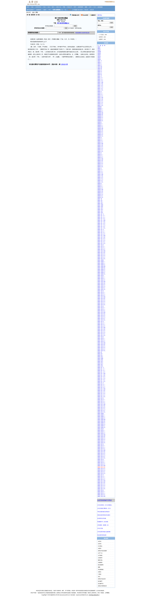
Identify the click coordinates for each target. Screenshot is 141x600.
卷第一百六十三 (101, 295)
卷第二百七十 (101, 459)
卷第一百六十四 (101, 297)
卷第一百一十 (101, 214)
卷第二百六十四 (101, 450)
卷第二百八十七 (101, 485)
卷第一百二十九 (101, 243)
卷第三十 (100, 91)
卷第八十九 (100, 182)
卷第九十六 (100, 192)
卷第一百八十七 (101, 332)
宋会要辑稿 (100, 569)
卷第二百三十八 (101, 410)
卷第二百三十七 (101, 409)
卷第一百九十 (101, 336)
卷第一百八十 (101, 321)
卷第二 (99, 48)
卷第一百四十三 (101, 264)
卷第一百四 (100, 205)
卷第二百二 (100, 355)
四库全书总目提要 (102, 550)
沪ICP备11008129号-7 (94, 595)
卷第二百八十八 (101, 487)
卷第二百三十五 (101, 405)
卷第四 (99, 51)
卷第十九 (100, 74)
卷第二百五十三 (101, 433)
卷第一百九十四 (101, 343)
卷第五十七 (100, 133)
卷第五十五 (100, 129)
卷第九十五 (100, 191)
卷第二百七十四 (101, 465)
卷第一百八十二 (101, 324)
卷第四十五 (100, 114)
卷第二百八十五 (101, 482)
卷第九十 (100, 183)
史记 (99, 576)
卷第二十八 (100, 88)
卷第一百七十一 (101, 307)
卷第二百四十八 (101, 425)
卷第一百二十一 (101, 231)
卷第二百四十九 (101, 427)
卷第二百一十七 (101, 378)
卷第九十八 (100, 195)
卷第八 (99, 57)
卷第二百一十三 (101, 372)
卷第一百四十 (101, 260)
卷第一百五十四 (101, 281)
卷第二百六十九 (101, 458)
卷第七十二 (100, 156)
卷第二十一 (100, 77)
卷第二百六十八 (101, 456)
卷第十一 (100, 62)
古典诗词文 (38, 7)
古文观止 (100, 546)
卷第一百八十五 (101, 329)
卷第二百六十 (101, 444)
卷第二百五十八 (101, 441)
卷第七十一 (100, 154)
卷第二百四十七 (101, 424)
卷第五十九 (100, 136)
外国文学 (69, 7)
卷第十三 (100, 65)
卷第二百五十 (101, 428)
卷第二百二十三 (101, 387)
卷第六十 (100, 137)
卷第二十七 (100, 87)
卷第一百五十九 (101, 289)
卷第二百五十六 (101, 438)
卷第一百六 (100, 208)
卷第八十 (100, 168)
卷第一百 (100, 198)
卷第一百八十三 (101, 326)
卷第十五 (100, 68)
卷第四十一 (100, 108)
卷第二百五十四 (101, 435)
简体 (78, 9)
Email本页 (84, 15)
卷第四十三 (100, 111)
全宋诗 (99, 541)
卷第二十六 (100, 85)
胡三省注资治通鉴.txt (63, 23)
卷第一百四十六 (101, 269)
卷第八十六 (100, 177)
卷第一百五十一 (101, 277)
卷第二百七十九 (101, 473)
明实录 (86, 9)
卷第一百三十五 (101, 252)
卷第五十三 (100, 126)
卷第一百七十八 (101, 318)
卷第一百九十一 (101, 338)
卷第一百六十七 (101, 301)
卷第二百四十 (101, 413)
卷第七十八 (100, 165)
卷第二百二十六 (101, 392)
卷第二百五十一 (101, 430)
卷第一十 (100, 61)
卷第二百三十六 (101, 407)
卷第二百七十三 (101, 464)
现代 (53, 7)
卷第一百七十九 (101, 320)
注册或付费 (64, 64)
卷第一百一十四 (101, 220)
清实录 (92, 9)
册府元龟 (100, 560)
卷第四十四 (100, 113)
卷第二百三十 (101, 398)
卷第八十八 (100, 180)
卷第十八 (100, 73)
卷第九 (99, 59)
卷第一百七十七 (101, 317)
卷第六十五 (100, 145)
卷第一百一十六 (101, 223)
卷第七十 (100, 152)
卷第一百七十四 (101, 312)
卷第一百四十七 (101, 271)
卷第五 (99, 53)
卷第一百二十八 (101, 241)
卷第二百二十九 (101, 396)
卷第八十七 (100, 179)
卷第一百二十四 (101, 235)
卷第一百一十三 (101, 218)
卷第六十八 (100, 149)
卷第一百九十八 (101, 349)
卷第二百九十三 (101, 494)
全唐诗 (99, 548)
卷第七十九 (100, 166)
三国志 (99, 574)
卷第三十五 (100, 99)
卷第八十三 (100, 172)
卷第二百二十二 (101, 386)
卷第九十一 (100, 185)
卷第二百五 (100, 359)
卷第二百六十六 (101, 453)
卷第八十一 (100, 169)
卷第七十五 (100, 160)
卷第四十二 (100, 110)
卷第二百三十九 (101, 412)
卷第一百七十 (101, 306)
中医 (49, 9)
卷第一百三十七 (101, 255)
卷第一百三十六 (101, 254)
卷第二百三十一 (101, 399)
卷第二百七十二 (101, 462)
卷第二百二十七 (101, 393)
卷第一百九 (100, 212)
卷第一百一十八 (101, 226)
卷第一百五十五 (101, 283)
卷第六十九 (100, 151)
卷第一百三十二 (101, 248)
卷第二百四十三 (101, 418)
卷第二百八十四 (101, 481)
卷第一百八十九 (101, 335)
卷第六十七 (100, 148)
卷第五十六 (100, 131)
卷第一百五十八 (101, 287)
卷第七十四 (100, 159)
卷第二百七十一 (101, 461)
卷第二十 (100, 76)
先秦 (32, 7)
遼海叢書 (100, 7)
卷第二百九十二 (101, 493)
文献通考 (100, 562)
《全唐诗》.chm (102, 39)
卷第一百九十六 (101, 346)
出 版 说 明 (101, 45)
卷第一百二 (100, 202)
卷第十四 (100, 67)
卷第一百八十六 (101, 330)
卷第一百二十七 (101, 240)
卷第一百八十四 (101, 327)
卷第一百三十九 (101, 258)
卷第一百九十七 (101, 347)
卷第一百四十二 (101, 263)
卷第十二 (100, 64)
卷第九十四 (100, 189)
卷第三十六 (100, 100)
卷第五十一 (100, 123)
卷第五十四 (100, 128)
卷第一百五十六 (101, 284)
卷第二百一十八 (101, 379)
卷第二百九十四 (101, 496)
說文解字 (100, 581)
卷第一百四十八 (101, 272)
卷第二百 (100, 352)
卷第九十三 (100, 188)
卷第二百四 (100, 358)
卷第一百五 (100, 206)
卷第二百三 (100, 356)
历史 (44, 7)
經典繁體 (80, 7)
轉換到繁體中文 (110, 1)
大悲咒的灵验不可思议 (104, 500)
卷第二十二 (100, 79)
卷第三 (99, 50)
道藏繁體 (38, 9)
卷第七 (99, 56)
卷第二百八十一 (101, 476)
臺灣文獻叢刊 (30, 9)
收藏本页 (92, 15)
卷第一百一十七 (101, 225)
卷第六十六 (100, 146)
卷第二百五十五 (101, 436)
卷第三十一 (100, 93)
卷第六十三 (100, 142)
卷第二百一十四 (101, 373)
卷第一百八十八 (101, 333)
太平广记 (100, 553)
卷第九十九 (100, 197)
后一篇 (37, 14)
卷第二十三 (100, 80)
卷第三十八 (100, 103)
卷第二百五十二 (101, 432)
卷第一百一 (100, 200)
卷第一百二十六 (101, 238)
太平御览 (100, 555)
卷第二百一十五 (101, 375)
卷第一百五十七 (101, 286)
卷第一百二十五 (101, 237)
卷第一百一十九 (101, 228)
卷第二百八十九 (101, 488)
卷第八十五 (100, 175)
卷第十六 (100, 70)
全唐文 (99, 571)
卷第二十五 (100, 84)
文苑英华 (100, 557)
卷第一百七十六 (101, 315)
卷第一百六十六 (101, 300)
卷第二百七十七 (101, 470)
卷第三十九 (100, 105)
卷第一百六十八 (101, 303)
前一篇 (28, 14)
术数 (64, 7)
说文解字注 (100, 583)
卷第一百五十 (101, 275)
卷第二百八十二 (101, 478)
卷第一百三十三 (101, 249)
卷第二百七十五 (101, 467)
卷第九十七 (100, 194)
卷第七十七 (100, 163)
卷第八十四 (100, 174)
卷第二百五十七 (101, 439)
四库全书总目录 (102, 579)
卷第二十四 (100, 82)
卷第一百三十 (101, 244)
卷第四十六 (100, 116)
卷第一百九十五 (101, 344)
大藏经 (44, 9)
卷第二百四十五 (101, 421)
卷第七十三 (100, 157)
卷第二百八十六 (101, 484)
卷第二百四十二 (101, 416)
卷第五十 (100, 122)
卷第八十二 (100, 171)
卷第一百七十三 (101, 310)
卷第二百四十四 (101, 419)
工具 (94, 7)
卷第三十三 (100, 96)
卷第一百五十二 (101, 278)
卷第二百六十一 (101, 445)
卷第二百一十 (101, 367)
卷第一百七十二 (101, 309)
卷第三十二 (100, 94)
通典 (99, 567)
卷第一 (99, 47)
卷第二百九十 (101, 490)
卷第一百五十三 (101, 280)
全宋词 (99, 543)
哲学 (75, 7)
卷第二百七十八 (101, 471)
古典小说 (58, 7)
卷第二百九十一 (101, 491)
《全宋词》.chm (102, 37)
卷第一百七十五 (101, 313)
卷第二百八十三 (101, 479)
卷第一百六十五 (101, 298)
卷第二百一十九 (101, 381)
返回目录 (33, 14)
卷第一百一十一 (101, 215)
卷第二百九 (100, 366)
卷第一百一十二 (101, 217)
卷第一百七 (100, 209)
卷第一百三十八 (101, 257)
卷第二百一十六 (101, 376)
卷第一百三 (100, 203)
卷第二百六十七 (101, 455)
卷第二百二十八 (101, 395)
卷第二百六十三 (101, 448)
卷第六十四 (100, 143)
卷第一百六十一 (101, 292)
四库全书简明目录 (102, 586)
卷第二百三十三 (101, 402)
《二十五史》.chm (102, 34)
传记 (48, 7)
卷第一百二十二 (101, 232)
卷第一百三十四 (101, 251)
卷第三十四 (100, 97)
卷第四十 (100, 107)
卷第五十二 (100, 125)
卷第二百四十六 (101, 422)
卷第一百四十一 (101, 261)
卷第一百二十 (101, 229)
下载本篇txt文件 (74, 15)
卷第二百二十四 (101, 389)
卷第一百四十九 (101, 274)
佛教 (86, 7)
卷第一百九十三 (101, 341)
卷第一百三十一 (101, 246)
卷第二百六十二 (101, 447)
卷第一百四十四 (101, 266)
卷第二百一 (100, 353)
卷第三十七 (100, 102)
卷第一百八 (100, 211)
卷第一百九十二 (101, 340)
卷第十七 (100, 71)
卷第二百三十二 (101, 401)
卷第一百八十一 (101, 323)
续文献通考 (100, 564)
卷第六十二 (100, 140)
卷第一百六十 (101, 290)
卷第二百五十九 (101, 442)
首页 (28, 7)
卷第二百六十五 (101, 451)
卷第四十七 (100, 117)
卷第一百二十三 (101, 234)
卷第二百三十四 (101, 404)
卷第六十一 (100, 139)
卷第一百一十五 (101, 221)
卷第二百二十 (101, 382)
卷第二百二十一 (101, 384)
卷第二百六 (100, 361)
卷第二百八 (100, 364)
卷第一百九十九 (101, 350)
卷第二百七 (100, 363)
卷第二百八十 (101, 474)
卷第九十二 (100, 186)
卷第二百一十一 (101, 369)
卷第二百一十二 (101, 370)
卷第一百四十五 (101, 267)
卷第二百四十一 (101, 415)
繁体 (81, 9)
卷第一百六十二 (101, 294)
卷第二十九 (100, 90)
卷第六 (99, 54)
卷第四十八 (100, 119)
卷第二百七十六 (101, 468)
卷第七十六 (100, 162)
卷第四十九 (100, 120)
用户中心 (100, 15)
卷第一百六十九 (101, 304)
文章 (90, 7)
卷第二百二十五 (101, 390)
